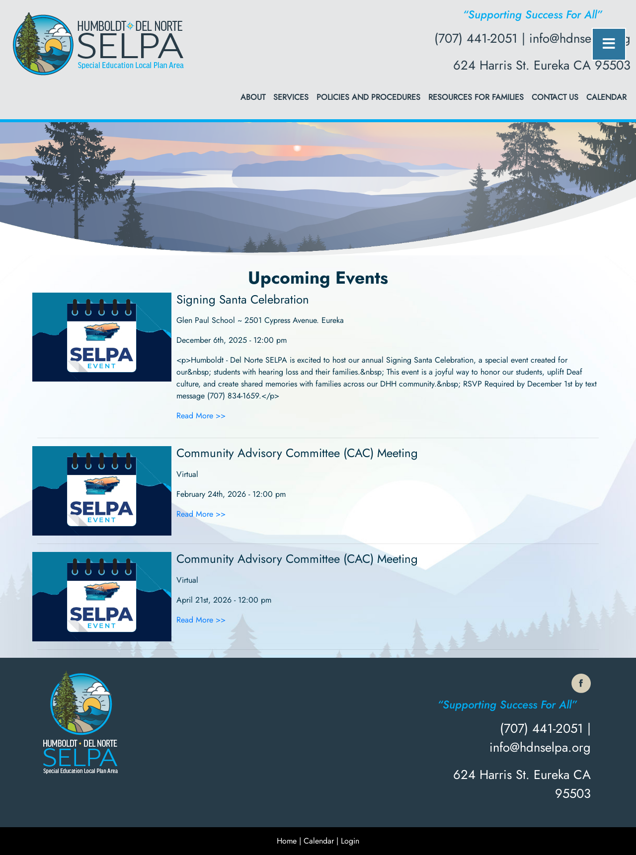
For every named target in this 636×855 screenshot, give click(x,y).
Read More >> (201, 415)
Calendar (606, 97)
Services (291, 97)
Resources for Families (476, 97)
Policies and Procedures (368, 97)
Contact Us (555, 97)
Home (287, 841)
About (252, 97)
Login (350, 841)
